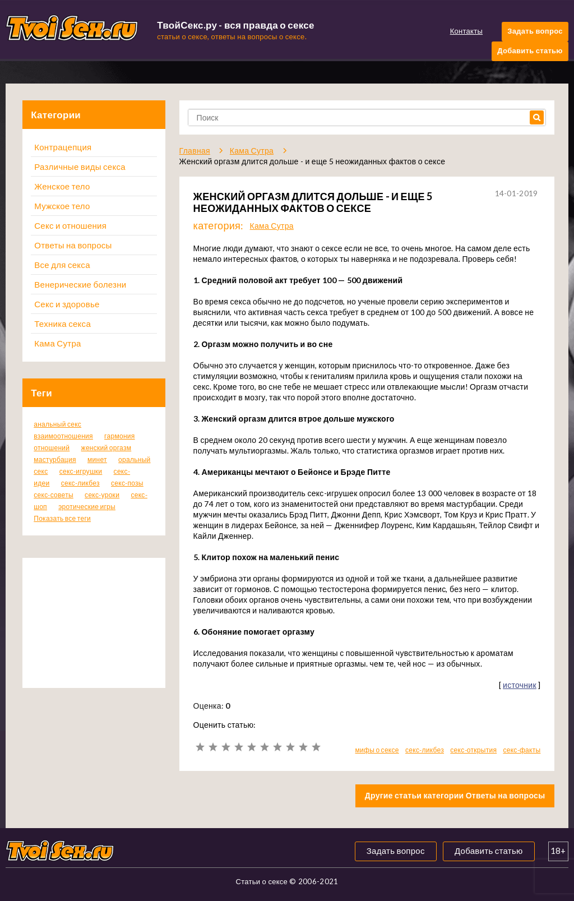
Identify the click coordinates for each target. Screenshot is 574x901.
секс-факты (521, 750)
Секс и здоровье (66, 304)
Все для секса (62, 265)
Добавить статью (529, 50)
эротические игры (86, 506)
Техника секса (62, 323)
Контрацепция (62, 147)
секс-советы (53, 495)
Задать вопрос (534, 30)
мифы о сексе (377, 750)
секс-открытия (473, 750)
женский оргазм (106, 447)
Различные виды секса (80, 166)
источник (519, 685)
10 (315, 747)
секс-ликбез (80, 483)
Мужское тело (62, 206)
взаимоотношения (63, 436)
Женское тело (62, 186)
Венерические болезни (80, 284)
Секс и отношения (70, 225)
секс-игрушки (81, 471)
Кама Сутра (57, 343)
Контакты (466, 30)
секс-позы (127, 483)
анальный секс (57, 424)
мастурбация (55, 459)
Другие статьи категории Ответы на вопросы (455, 795)
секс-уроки (102, 495)
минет (97, 459)
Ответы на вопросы (73, 245)
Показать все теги (62, 518)
